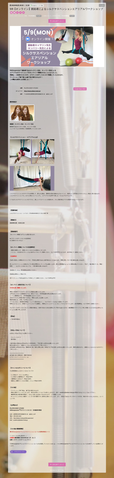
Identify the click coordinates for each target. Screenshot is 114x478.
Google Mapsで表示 (80, 89)
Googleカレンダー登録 (37, 5)
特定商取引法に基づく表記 (57, 470)
